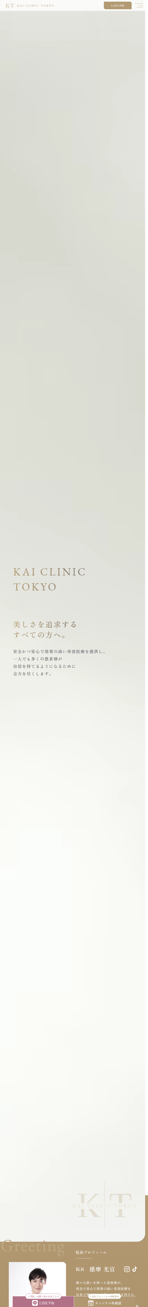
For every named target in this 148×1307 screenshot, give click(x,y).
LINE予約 (117, 5)
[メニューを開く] (139, 5)
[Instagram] (127, 1269)
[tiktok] (135, 1269)
